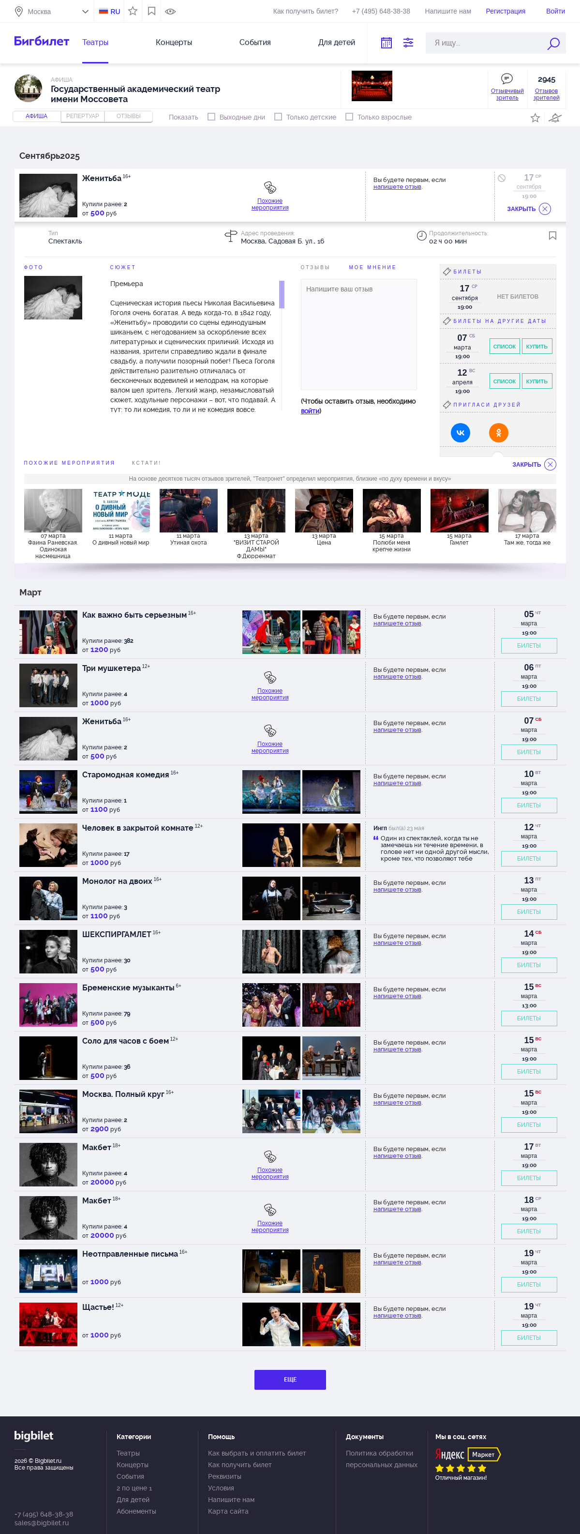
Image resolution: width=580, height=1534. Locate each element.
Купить (537, 346)
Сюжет (123, 267)
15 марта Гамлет (459, 539)
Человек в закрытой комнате (142, 828)
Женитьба (106, 178)
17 (529, 177)
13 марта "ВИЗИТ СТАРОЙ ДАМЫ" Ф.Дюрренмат (256, 545)
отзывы (129, 116)
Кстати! (147, 463)
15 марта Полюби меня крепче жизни (391, 542)
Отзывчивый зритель (507, 94)
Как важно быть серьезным (139, 615)
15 (529, 987)
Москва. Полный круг (128, 1094)
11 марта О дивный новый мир (120, 539)
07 (529, 721)
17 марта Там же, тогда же (527, 539)
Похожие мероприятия (270, 204)
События (255, 42)
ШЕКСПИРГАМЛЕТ (121, 934)
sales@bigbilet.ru (42, 1523)
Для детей (336, 42)
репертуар (82, 116)
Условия (221, 1488)
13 (529, 880)
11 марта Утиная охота (188, 539)
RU (115, 11)
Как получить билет (240, 1465)
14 (529, 934)
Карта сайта (228, 1511)
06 (529, 667)
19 (529, 1253)
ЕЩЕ (290, 1379)
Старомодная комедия (130, 774)
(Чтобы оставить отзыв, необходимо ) (358, 406)
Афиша (36, 116)
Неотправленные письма (135, 1254)
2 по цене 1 (134, 1488)
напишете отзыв (397, 186)
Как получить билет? (305, 11)
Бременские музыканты (131, 987)
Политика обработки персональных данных (381, 1459)
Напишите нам (448, 11)
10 (529, 774)
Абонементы (136, 1511)
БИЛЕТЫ (529, 645)
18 (529, 1200)
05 (529, 614)
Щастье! (103, 1307)
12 (529, 827)
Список (504, 346)
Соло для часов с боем (130, 1041)
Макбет (101, 1147)
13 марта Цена (324, 539)
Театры (95, 42)
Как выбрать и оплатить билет (257, 1453)
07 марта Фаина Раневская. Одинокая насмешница (53, 545)
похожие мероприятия (70, 463)
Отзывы (316, 267)
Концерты (174, 42)
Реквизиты (224, 1476)
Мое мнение (373, 267)
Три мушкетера (116, 668)
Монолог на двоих (122, 881)
